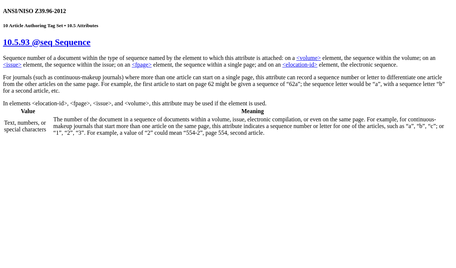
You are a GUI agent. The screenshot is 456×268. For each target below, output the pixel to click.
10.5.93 (47, 42)
